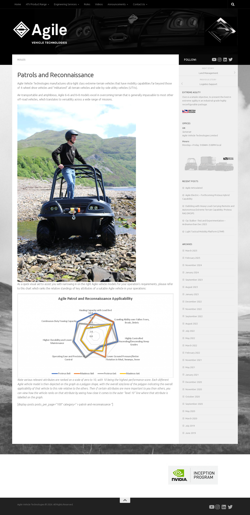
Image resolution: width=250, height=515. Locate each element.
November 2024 (193, 265)
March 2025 (191, 250)
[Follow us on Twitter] (230, 59)
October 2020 (192, 396)
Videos (99, 4)
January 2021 (192, 375)
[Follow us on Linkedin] (225, 59)
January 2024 (192, 272)
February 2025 (192, 258)
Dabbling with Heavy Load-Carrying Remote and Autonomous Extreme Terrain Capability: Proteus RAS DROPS (208, 209)
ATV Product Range (36, 4)
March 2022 (191, 345)
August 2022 (191, 323)
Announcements (117, 4)
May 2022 (190, 338)
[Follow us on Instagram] (219, 59)
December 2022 (193, 301)
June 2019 (190, 433)
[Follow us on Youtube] (214, 59)
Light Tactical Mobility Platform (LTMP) (204, 231)
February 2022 (192, 352)
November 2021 (193, 360)
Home (18, 4)
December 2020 (193, 382)
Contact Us (139, 4)
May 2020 (190, 411)
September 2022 (194, 316)
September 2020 (194, 404)
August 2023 (191, 287)
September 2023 (194, 279)
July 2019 (190, 425)
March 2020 (191, 418)
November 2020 (193, 389)
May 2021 (190, 367)
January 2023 (192, 294)
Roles (87, 4)
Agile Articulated (193, 188)
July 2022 (190, 331)
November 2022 (193, 309)
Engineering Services (65, 4)
